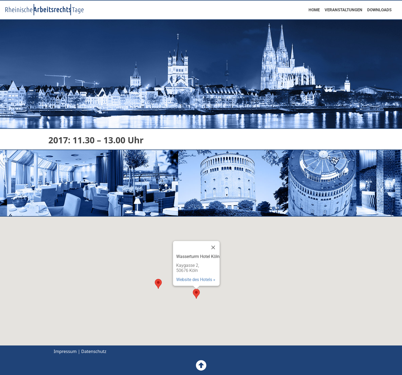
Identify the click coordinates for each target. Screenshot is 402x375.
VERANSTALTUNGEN (343, 10)
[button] (196, 294)
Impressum (65, 351)
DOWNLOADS (379, 10)
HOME (314, 10)
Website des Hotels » (195, 279)
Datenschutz (93, 351)
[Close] (213, 247)
